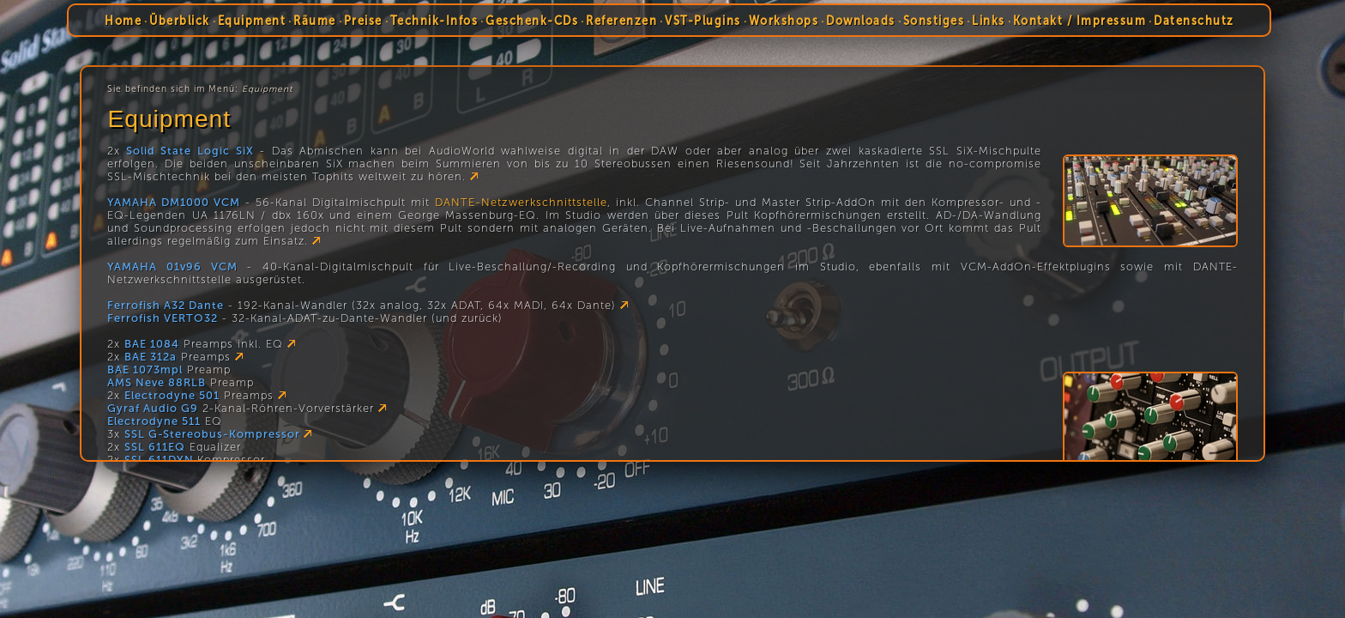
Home (123, 20)
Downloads (861, 20)
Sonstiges (934, 20)
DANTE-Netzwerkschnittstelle (521, 202)
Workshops (784, 20)
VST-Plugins (703, 20)
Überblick (179, 20)
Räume (314, 20)
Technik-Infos (434, 20)
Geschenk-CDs (532, 20)
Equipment (252, 20)
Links (988, 20)
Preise (363, 20)
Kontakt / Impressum (1080, 20)
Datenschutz (1194, 20)
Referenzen (621, 20)
